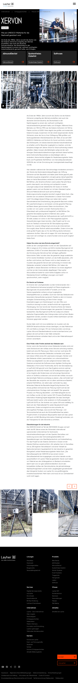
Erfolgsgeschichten (21, 12)
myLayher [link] (67, 663)
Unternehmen (5, 12)
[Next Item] (74, 486)
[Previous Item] (69, 486)
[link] (30, 561)
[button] (3, 106)
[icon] (2, 666)
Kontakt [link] (67, 657)
